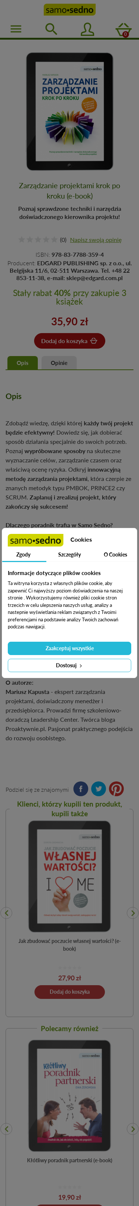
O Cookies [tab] (115, 554)
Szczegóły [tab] (69, 554)
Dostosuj (69, 665)
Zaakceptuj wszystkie (70, 648)
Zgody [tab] (23, 554)
